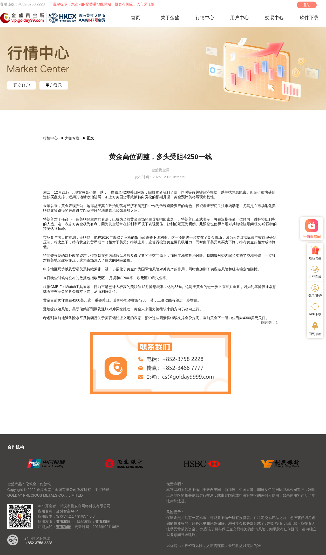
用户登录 (53, 85)
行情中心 (50, 138)
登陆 (306, 5)
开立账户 (21, 85)
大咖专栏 (72, 138)
